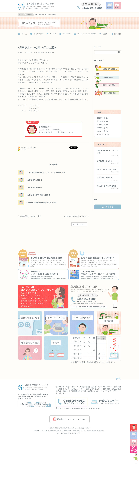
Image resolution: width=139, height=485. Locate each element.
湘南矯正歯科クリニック (40, 6)
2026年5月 (101, 118)
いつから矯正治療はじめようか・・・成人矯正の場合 (46, 172)
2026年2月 (101, 128)
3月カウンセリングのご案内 (106, 186)
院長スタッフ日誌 (106, 84)
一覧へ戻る (80, 227)
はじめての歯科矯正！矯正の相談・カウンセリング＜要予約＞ (43, 296)
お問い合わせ (93, 391)
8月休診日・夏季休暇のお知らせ (38, 195)
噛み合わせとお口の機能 (85, 33)
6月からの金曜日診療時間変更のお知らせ (42, 202)
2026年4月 (101, 121)
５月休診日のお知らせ (104, 161)
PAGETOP (118, 377)
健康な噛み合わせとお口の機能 (98, 389)
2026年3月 (101, 124)
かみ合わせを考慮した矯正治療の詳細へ (43, 259)
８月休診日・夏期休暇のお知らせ (75, 216)
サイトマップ (106, 391)
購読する (107, 207)
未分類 (23, 150)
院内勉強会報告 (106, 92)
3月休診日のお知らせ (34, 180)
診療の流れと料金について (64, 33)
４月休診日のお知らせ (104, 178)
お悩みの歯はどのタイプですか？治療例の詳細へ (93, 259)
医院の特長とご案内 (88, 387)
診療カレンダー (78, 389)
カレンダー (110, 6)
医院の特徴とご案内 (36, 33)
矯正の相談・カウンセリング (67, 387)
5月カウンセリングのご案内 (106, 169)
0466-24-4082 (89, 5)
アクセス (117, 6)
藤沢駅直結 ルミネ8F (95, 296)
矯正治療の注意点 (30, 348)
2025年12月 (101, 134)
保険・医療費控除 (82, 323)
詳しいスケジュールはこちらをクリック (114, 348)
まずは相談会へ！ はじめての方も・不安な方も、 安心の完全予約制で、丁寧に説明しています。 (57, 129)
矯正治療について (51, 33)
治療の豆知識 (106, 76)
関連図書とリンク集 (78, 391)
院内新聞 (115, 33)
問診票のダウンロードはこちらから (71, 419)
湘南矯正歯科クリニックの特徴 (30, 216)
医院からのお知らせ (28, 147)
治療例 (103, 33)
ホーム (22, 33)
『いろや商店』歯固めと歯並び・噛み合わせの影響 (93, 274)
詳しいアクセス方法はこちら (34, 404)
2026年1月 (101, 131)
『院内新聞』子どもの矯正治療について (43, 274)
